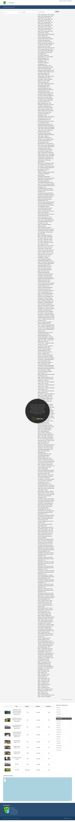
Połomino (59, 736)
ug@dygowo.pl (14, 815)
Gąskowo (58, 718)
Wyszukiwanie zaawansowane (67, 701)
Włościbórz (59, 749)
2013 (27, 721)
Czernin (58, 711)
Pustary (58, 738)
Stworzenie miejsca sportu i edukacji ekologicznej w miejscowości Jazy (17, 728)
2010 (27, 749)
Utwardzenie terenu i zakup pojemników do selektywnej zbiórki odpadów (16, 721)
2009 (27, 754)
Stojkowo (59, 745)
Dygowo (59, 716)
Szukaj (57, 13)
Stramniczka (59, 747)
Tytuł (16, 708)
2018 (27, 760)
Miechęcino (59, 731)
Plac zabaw (17, 765)
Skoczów (59, 742)
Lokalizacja (38, 708)
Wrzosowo (59, 751)
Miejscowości (27, 771)
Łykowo (58, 729)
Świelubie (59, 727)
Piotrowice (59, 733)
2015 (27, 714)
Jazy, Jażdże (38, 714)
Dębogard (59, 713)
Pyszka (58, 740)
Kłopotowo (59, 722)
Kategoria (27, 708)
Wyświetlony (48, 708)
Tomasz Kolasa (65, 820)
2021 (27, 728)
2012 (27, 743)
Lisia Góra (59, 724)
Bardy (58, 709)
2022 (27, 736)
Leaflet (71, 802)
